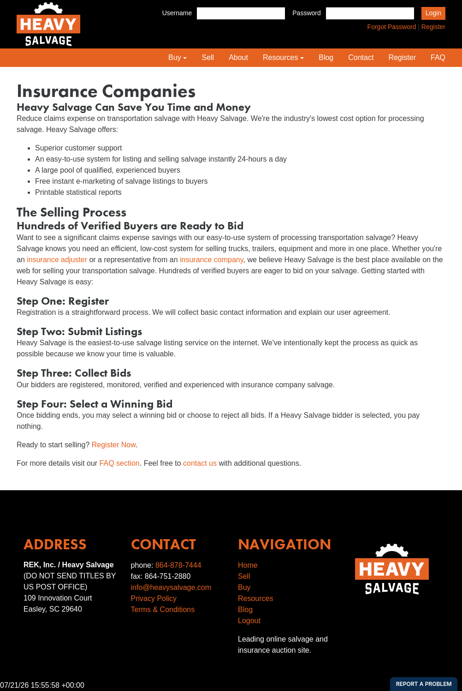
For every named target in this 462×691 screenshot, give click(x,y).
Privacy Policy (154, 598)
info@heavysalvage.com (171, 587)
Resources (280, 57)
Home (248, 565)
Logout (249, 621)
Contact (360, 57)
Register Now (114, 445)
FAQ (438, 57)
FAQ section (120, 463)
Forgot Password (391, 26)
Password (306, 13)
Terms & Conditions (163, 609)
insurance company (211, 260)
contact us (200, 463)
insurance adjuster (57, 260)
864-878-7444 (178, 565)
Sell (207, 57)
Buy (174, 57)
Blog (326, 57)
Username (177, 13)
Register (433, 26)
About (238, 57)
